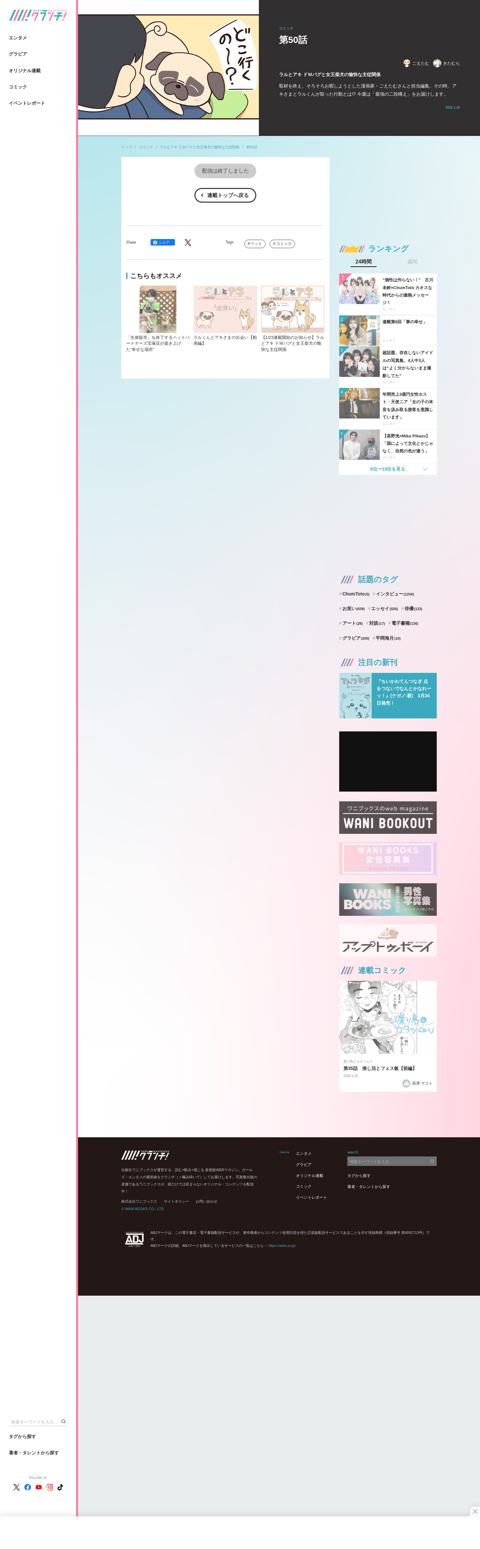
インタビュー (395, 593)
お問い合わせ (206, 1201)
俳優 (413, 608)
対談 (377, 623)
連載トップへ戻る (228, 195)
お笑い (353, 608)
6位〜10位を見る (387, 469)
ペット (256, 243)
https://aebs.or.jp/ (282, 1246)
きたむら (446, 63)
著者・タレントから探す (34, 1452)
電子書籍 (405, 623)
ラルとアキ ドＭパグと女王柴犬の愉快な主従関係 (199, 147)
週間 (412, 261)
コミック (18, 86)
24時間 (363, 261)
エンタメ (18, 37)
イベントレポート (27, 103)
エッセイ (384, 608)
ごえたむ (416, 63)
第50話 (251, 147)
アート (352, 623)
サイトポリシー (176, 1201)
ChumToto (355, 593)
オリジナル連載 (25, 70)
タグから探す (22, 1436)
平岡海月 (388, 638)
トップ (126, 147)
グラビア (18, 54)
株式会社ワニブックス (139, 1201)
